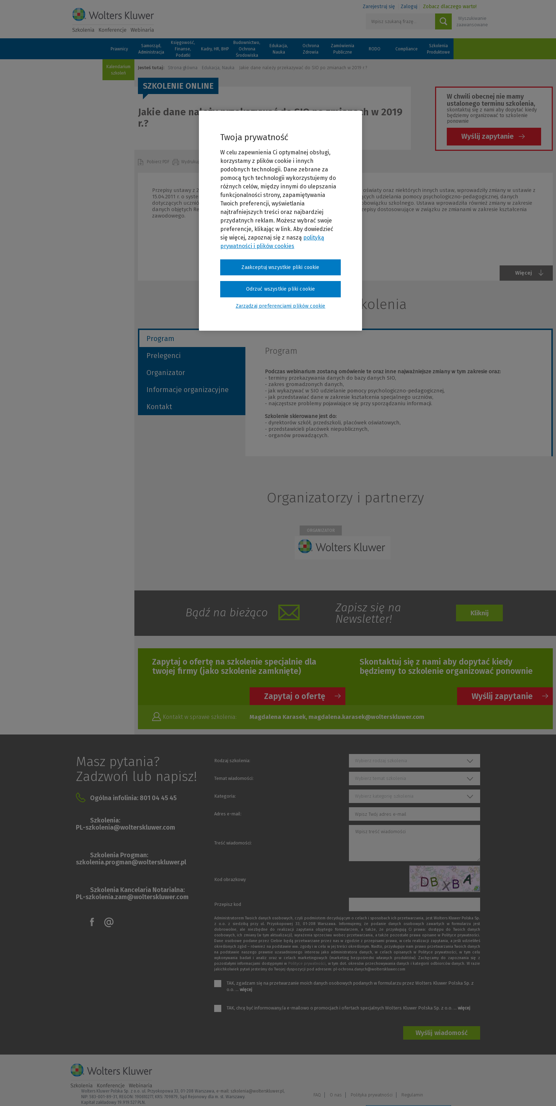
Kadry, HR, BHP (215, 48)
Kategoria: (225, 796)
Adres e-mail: (227, 813)
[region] (280, 221)
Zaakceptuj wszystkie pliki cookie (280, 267)
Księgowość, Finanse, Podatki (183, 49)
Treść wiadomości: (233, 843)
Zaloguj (409, 7)
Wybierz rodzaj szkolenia (381, 760)
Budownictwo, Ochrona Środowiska (246, 49)
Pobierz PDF (159, 161)
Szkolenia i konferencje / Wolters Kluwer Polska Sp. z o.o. (113, 20)
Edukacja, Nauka (278, 49)
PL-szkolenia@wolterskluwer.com (125, 827)
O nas (395, 1072)
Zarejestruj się (379, 7)
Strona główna (183, 67)
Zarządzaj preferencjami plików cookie (408, 1091)
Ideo (480, 1091)
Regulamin (471, 1072)
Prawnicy (119, 48)
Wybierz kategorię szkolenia (384, 796)
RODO (374, 48)
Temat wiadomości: (234, 778)
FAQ (376, 1072)
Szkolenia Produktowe (438, 49)
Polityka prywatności (430, 1072)
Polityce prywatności (307, 963)
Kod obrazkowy (230, 879)
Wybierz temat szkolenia (380, 778)
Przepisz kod (227, 904)
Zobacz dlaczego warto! (450, 7)
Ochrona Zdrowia (310, 49)
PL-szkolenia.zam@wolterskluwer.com (132, 897)
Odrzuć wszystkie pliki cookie (280, 289)
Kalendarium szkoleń (118, 70)
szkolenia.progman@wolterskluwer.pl (131, 862)
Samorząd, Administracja (151, 49)
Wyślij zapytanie (487, 136)
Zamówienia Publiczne (342, 49)
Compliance (406, 48)
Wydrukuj (190, 161)
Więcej (523, 273)
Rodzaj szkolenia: (232, 760)
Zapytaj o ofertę (294, 696)
